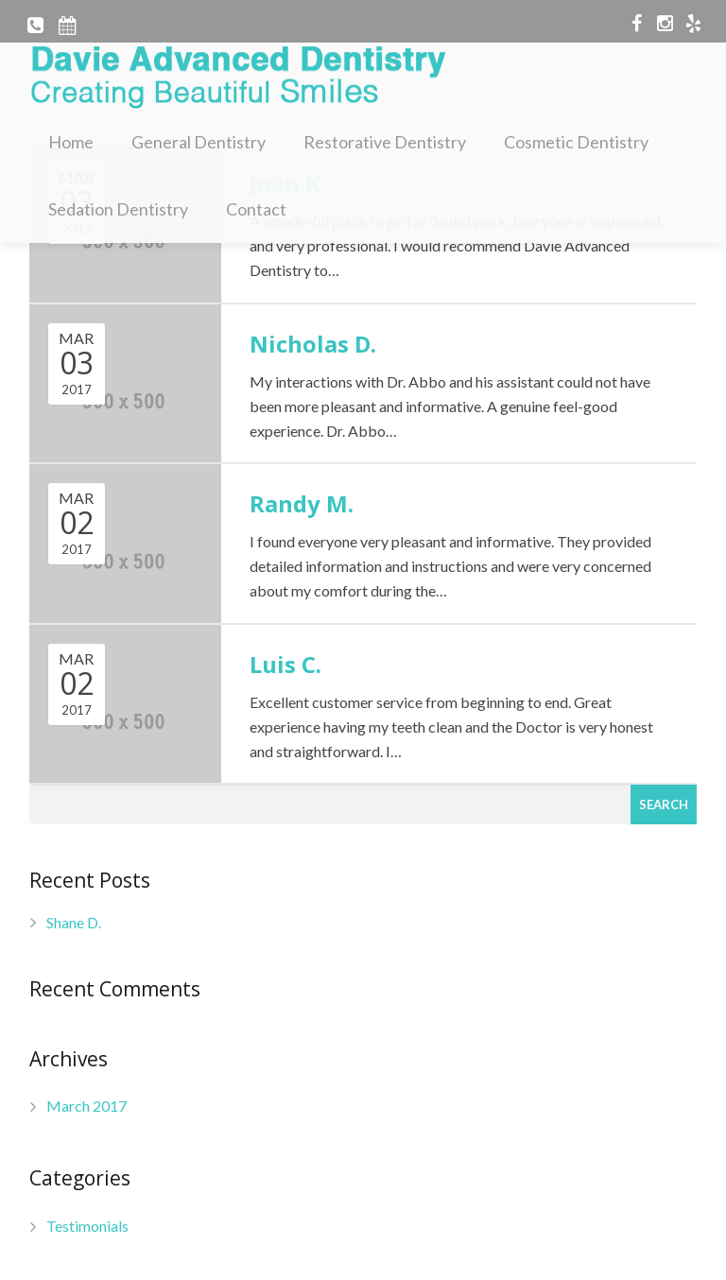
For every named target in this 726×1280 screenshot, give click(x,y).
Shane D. (73, 922)
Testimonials (87, 1226)
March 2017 (86, 1106)
